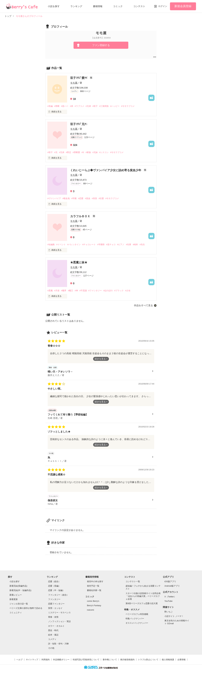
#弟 (71, 106)
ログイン (162, 6)
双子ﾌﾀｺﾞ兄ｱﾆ (78, 124)
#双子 (95, 106)
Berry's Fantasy (94, 605)
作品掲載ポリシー (61, 659)
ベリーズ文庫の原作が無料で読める (25, 608)
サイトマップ (32, 659)
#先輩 (128, 244)
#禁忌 (68, 152)
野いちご (168, 612)
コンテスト (139, 6)
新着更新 (13, 599)
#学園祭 (100, 244)
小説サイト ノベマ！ (174, 616)
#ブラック (119, 290)
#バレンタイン (74, 244)
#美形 (94, 198)
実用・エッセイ (55, 608)
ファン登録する (101, 45)
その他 (51, 648)
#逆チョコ (111, 244)
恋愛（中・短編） (56, 590)
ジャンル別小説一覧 (18, 604)
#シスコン (104, 152)
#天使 (56, 290)
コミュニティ (15, 612)
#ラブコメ (79, 106)
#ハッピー (114, 106)
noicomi (90, 610)
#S (83, 152)
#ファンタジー (95, 290)
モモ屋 (73, 82)
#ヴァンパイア (54, 198)
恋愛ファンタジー (56, 604)
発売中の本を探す (95, 581)
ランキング (76, 6)
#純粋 (135, 244)
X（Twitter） (170, 596)
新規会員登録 (182, 6)
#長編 (50, 106)
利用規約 (46, 659)
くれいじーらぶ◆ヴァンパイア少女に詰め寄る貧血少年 (106, 170)
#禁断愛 (76, 152)
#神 (76, 290)
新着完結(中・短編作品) (20, 590)
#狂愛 (101, 198)
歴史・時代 (53, 630)
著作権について (110, 659)
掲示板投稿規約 (127, 659)
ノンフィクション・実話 (59, 621)
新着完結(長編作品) (18, 586)
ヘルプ (19, 659)
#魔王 (70, 290)
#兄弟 (88, 106)
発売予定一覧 (93, 586)
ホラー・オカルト (56, 626)
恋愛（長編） (54, 586)
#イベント (61, 244)
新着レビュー (15, 595)
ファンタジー (54, 599)
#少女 (127, 290)
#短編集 (51, 244)
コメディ (52, 639)
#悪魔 (50, 290)
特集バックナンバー (135, 618)
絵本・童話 (53, 635)
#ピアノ (120, 244)
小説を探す (54, 6)
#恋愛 (80, 198)
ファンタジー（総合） (58, 595)
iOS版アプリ (170, 581)
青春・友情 (53, 617)
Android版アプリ (172, 586)
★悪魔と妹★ (78, 262)
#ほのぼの (108, 290)
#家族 (88, 152)
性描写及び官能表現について (86, 659)
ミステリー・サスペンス (59, 612)
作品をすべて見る (143, 305)
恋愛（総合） (54, 581)
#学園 (74, 198)
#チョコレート (89, 244)
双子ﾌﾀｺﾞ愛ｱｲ (79, 78)
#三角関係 (104, 106)
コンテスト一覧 (133, 581)
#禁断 (56, 106)
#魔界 (63, 290)
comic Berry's (93, 601)
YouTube (168, 601)
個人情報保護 (168, 659)
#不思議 (83, 290)
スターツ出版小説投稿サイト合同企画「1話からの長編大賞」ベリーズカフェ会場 (143, 596)
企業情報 (181, 659)
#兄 (55, 152)
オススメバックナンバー (137, 623)
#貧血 (87, 198)
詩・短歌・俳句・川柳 (58, 643)
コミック (118, 6)
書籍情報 (97, 6)
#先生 (142, 244)
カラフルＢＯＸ (80, 216)
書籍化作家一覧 (94, 590)
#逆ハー (64, 106)
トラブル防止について (148, 659)
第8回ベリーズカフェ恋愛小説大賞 (141, 603)
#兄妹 (95, 152)
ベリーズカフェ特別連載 (137, 614)
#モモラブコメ (127, 106)
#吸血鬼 (66, 198)
